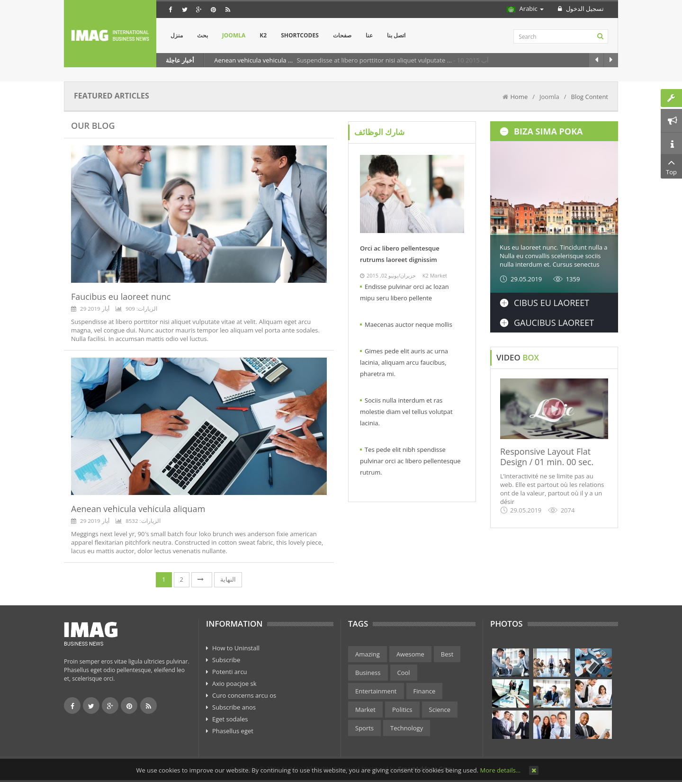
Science (439, 709)
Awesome (410, 654)
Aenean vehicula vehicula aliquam (138, 508)
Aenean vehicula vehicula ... (254, 60)
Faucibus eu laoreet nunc (120, 296)
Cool (403, 672)
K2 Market (434, 275)
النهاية (228, 579)
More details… (500, 770)
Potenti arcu (229, 671)
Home (519, 96)
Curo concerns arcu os (244, 695)
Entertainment (376, 691)
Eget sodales (230, 719)
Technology (406, 728)
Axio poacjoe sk (234, 683)
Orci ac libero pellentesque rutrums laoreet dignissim (400, 254)
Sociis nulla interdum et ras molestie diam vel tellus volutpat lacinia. (406, 411)
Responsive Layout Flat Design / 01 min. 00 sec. (546, 456)
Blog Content (589, 96)
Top (671, 166)
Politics (402, 709)
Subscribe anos (234, 707)
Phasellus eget (232, 731)
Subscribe (226, 660)
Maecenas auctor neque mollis (408, 324)
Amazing (367, 654)
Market (365, 709)
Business (368, 672)
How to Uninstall (236, 648)
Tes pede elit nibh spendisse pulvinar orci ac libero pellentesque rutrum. (410, 460)
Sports (364, 728)
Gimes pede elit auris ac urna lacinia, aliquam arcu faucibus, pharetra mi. (404, 362)
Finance (424, 691)
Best (447, 654)
